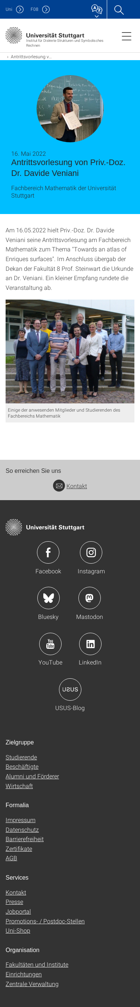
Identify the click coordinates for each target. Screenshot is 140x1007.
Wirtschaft (19, 786)
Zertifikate (19, 848)
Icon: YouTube (50, 644)
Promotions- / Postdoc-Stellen (45, 921)
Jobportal (18, 911)
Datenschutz (22, 829)
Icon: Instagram (91, 552)
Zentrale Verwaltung (32, 984)
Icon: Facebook (48, 552)
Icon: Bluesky (48, 598)
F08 (34, 9)
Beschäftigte (22, 766)
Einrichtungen (24, 974)
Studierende (21, 757)
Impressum (20, 820)
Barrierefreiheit (25, 839)
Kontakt (70, 486)
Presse (14, 901)
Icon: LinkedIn (90, 644)
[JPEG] (70, 351)
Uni (9, 9)
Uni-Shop (18, 930)
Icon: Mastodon (89, 598)
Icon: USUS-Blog (70, 689)
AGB (11, 858)
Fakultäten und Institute (37, 964)
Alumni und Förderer (32, 776)
